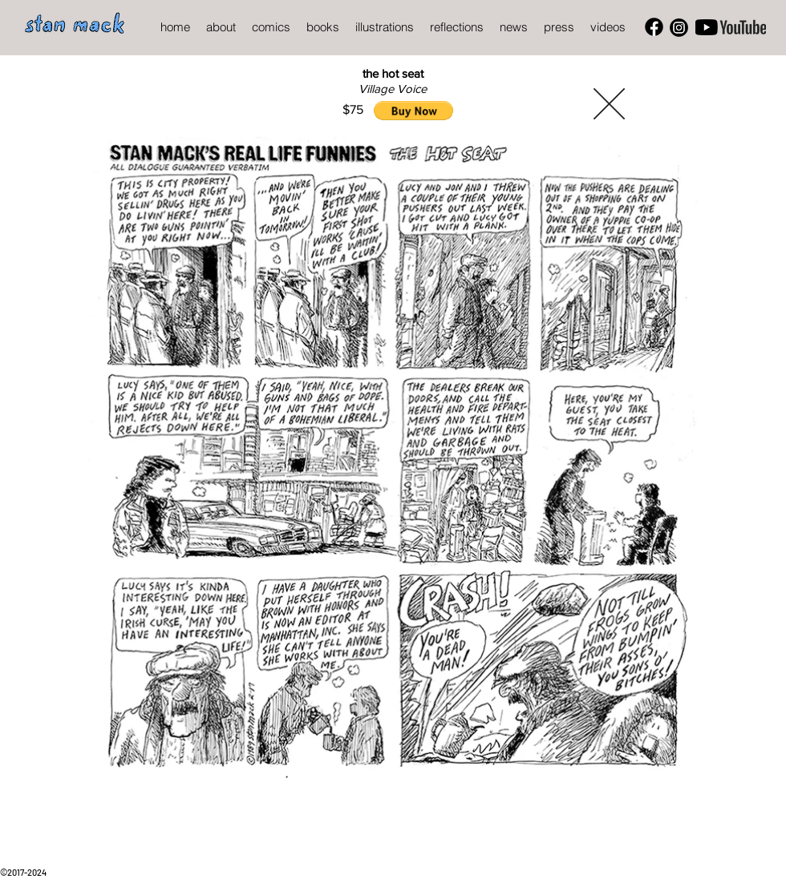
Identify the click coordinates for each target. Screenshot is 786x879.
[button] (413, 110)
